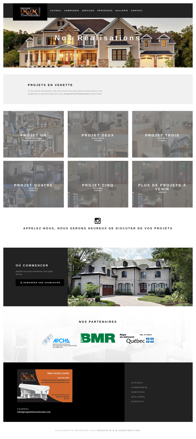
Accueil (56, 11)
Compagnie (71, 11)
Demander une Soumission (41, 283)
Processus (105, 11)
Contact (137, 11)
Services (88, 11)
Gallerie (121, 11)
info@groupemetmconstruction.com (34, 412)
